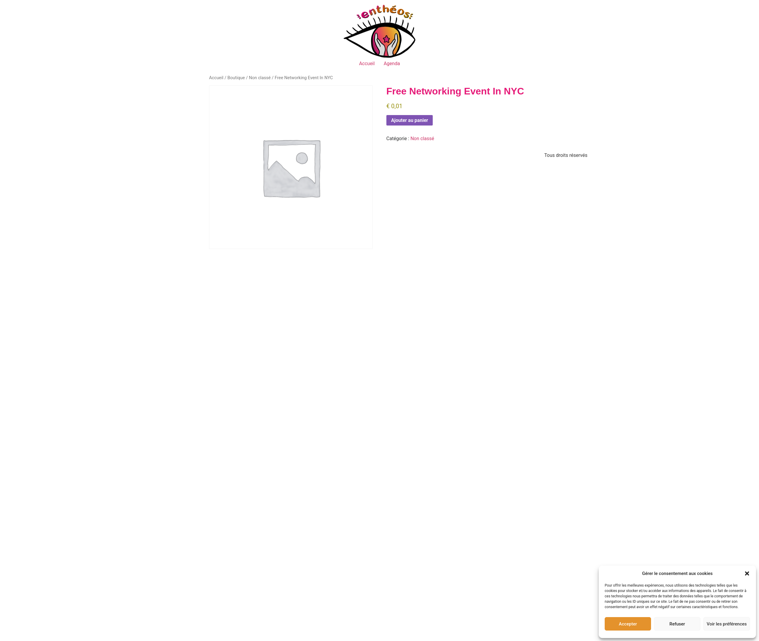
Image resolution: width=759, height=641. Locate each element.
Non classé (260, 77)
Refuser (677, 624)
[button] (747, 573)
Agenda (392, 63)
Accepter (628, 624)
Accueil (367, 63)
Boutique (236, 77)
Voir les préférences (727, 624)
